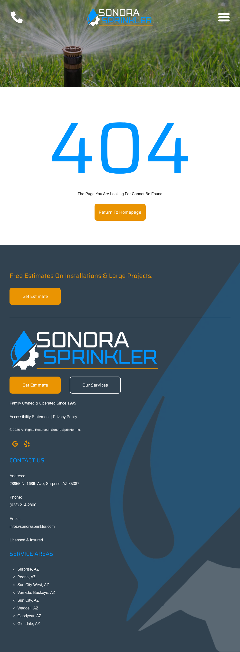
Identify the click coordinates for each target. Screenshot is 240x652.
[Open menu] (224, 17)
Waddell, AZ (27, 608)
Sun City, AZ (28, 600)
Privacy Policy (65, 417)
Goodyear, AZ (29, 616)
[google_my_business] (15, 445)
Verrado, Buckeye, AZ (36, 592)
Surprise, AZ (28, 569)
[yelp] (26, 445)
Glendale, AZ (28, 624)
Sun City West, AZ (33, 585)
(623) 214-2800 (23, 505)
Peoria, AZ (26, 577)
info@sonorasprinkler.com (32, 526)
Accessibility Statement (30, 417)
